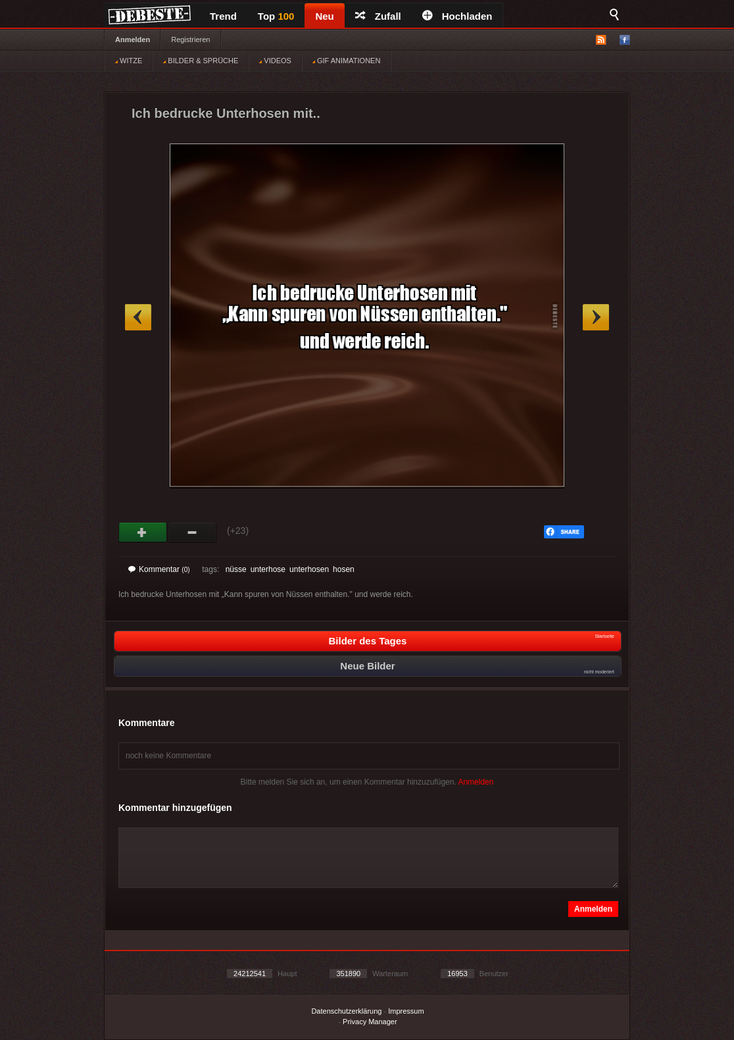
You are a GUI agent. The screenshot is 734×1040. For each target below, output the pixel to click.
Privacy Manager (370, 1022)
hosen (344, 569)
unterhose (268, 569)
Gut (143, 532)
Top (276, 16)
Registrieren (190, 39)
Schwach (192, 532)
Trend (223, 16)
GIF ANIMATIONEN (346, 61)
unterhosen (309, 569)
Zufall (378, 16)
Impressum (406, 1011)
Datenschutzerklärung (346, 1011)
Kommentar (159, 569)
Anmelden (132, 39)
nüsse (236, 569)
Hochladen (457, 16)
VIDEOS (275, 61)
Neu (324, 16)
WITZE (128, 61)
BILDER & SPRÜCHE (200, 61)
